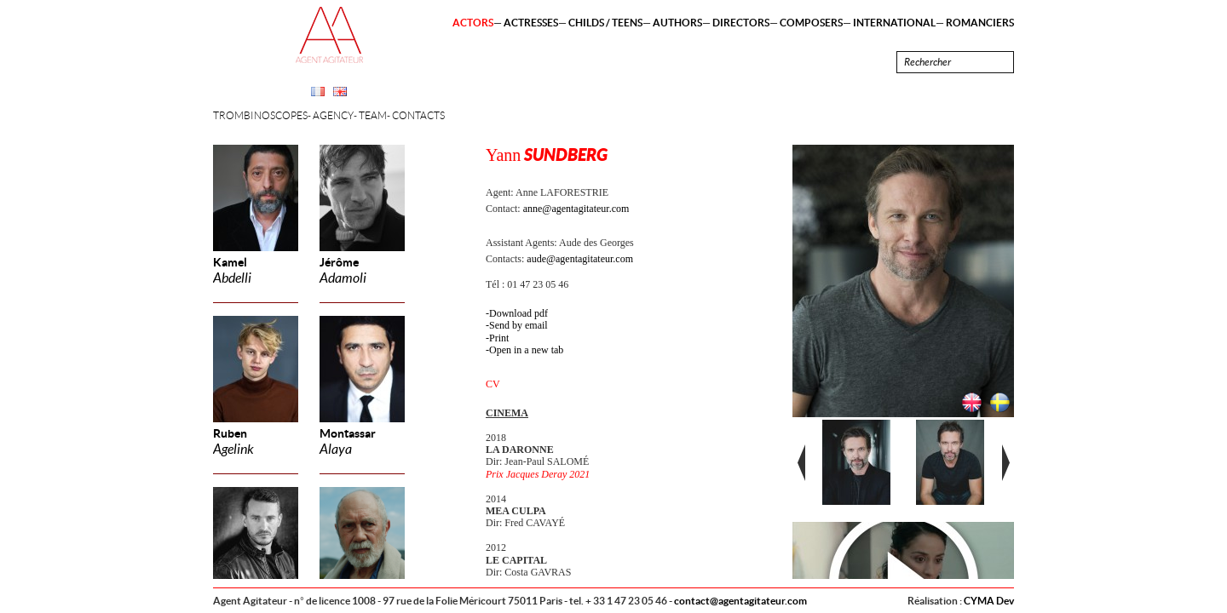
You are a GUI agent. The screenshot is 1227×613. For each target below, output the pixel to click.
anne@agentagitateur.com (576, 209)
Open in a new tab (526, 350)
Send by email (518, 325)
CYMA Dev (989, 600)
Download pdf (518, 313)
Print (499, 338)
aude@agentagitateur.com (580, 259)
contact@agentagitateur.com (740, 600)
